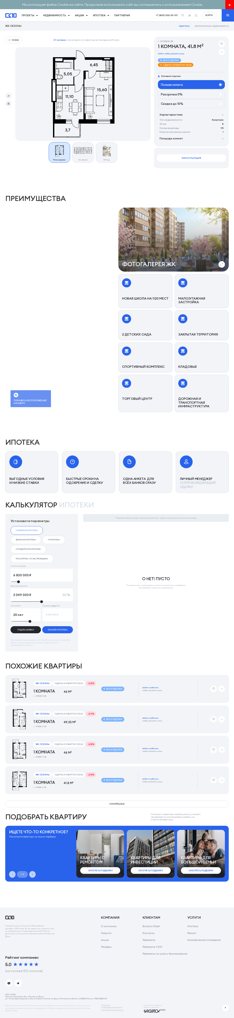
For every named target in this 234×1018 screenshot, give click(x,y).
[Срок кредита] (26, 614)
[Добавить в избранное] (221, 44)
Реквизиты (149, 940)
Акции (105, 940)
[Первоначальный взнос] (42, 594)
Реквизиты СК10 (152, 946)
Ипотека (192, 926)
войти (209, 15)
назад (15, 40)
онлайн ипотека (57, 629)
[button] (173, 240)
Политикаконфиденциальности (111, 1006)
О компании (109, 926)
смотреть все (117, 804)
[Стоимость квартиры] (42, 575)
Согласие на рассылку (112, 1010)
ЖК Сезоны (13, 25)
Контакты (148, 933)
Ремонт (191, 933)
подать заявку (25, 629)
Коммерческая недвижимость (212, 26)
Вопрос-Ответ (151, 926)
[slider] (42, 601)
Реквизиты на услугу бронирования (165, 953)
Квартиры (184, 26)
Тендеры (106, 946)
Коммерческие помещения (204, 940)
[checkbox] (27, 530)
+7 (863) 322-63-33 (167, 15)
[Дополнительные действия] (221, 52)
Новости (106, 933)
